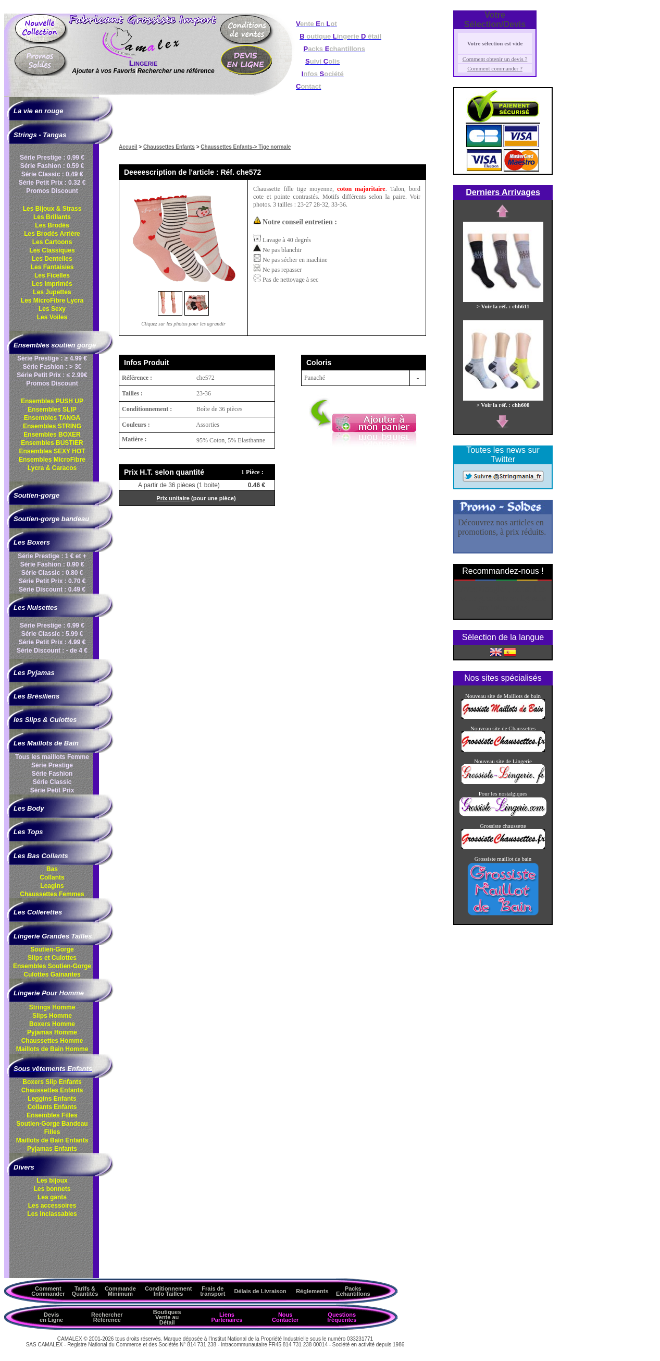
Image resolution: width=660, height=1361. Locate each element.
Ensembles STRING (52, 426)
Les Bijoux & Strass (52, 208)
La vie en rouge (38, 111)
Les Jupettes (52, 292)
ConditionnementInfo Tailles (168, 1291)
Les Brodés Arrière (52, 233)
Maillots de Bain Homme (52, 1049)
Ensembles (52, 966)
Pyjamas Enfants (52, 1148)
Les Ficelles (52, 275)
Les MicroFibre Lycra (52, 300)
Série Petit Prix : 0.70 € (52, 581)
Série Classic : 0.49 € (52, 174)
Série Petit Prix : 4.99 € (52, 642)
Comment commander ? (494, 68)
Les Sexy (52, 308)
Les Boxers (32, 542)
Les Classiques (51, 250)
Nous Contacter (285, 1317)
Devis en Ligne (51, 1317)
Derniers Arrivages (503, 192)
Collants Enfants (52, 1107)
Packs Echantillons (353, 1291)
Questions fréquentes (341, 1317)
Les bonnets (52, 1189)
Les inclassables (52, 1214)
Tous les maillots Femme (52, 757)
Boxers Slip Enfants (51, 1082)
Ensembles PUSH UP (52, 401)
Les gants (52, 1197)
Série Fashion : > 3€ (51, 366)
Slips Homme (52, 1015)
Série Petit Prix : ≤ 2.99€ (52, 375)
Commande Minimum (120, 1291)
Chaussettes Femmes (52, 894)
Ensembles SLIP (52, 409)
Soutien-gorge (36, 495)
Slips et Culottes (52, 957)
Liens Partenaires (226, 1317)
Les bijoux (51, 1180)
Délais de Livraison (260, 1291)
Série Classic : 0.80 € (52, 572)
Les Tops (28, 832)
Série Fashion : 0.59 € (52, 166)
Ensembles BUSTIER (52, 443)
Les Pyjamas (34, 673)
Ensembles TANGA (52, 417)
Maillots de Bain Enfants (52, 1140)
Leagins (52, 885)
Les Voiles (52, 317)
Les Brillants (52, 217)
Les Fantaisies (52, 267)
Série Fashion (52, 773)
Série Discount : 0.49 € (52, 589)
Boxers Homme (52, 1024)
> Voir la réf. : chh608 (503, 401)
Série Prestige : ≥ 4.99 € (52, 358)
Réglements (312, 1291)
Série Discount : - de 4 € (52, 650)
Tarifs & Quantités (85, 1291)
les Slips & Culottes (45, 720)
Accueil (128, 147)
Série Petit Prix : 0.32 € (52, 182)
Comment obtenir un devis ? (495, 59)
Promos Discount (52, 191)
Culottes (51, 974)
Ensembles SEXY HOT (52, 451)
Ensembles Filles (52, 1115)
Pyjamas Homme (52, 1032)
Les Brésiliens (36, 696)
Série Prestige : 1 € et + (52, 556)
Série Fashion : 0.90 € (52, 564)
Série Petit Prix (52, 790)
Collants (52, 877)
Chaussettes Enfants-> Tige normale (246, 147)
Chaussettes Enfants (52, 1090)
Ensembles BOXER (51, 434)
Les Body (29, 808)
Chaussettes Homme (52, 1040)
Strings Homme (52, 1007)
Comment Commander (48, 1291)
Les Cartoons (52, 242)
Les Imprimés (52, 283)
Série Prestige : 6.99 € (52, 625)
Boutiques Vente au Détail (167, 1317)
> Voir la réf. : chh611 (503, 303)
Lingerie (143, 62)
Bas (52, 869)
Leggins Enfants (52, 1098)
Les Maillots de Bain (46, 743)
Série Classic (52, 782)
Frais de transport (212, 1291)
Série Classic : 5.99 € (52, 633)
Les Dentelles (52, 258)
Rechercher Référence (107, 1317)
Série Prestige (52, 765)
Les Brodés (52, 225)
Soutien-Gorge (51, 949)
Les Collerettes (38, 912)
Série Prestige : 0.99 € (52, 157)
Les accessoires (52, 1205)
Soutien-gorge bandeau (51, 519)
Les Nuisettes (36, 607)
